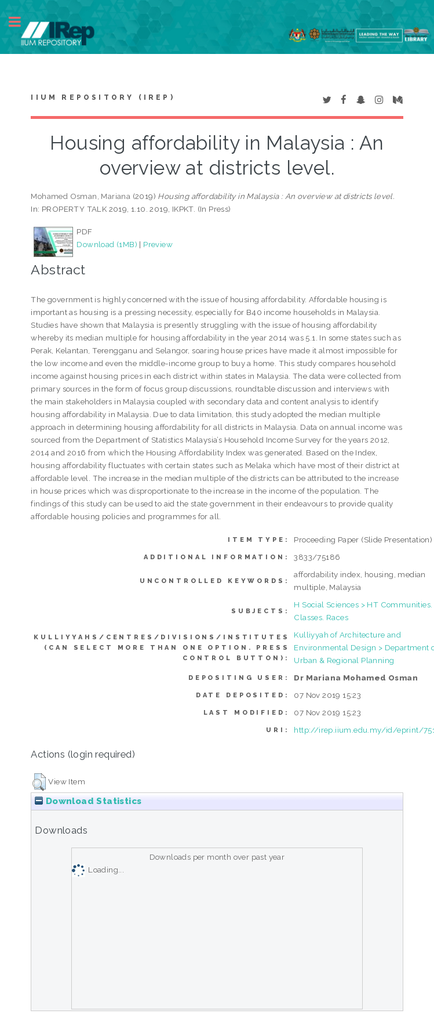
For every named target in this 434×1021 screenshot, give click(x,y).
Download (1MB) (106, 244)
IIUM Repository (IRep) (102, 97)
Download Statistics (88, 801)
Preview (158, 244)
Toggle (21, 22)
